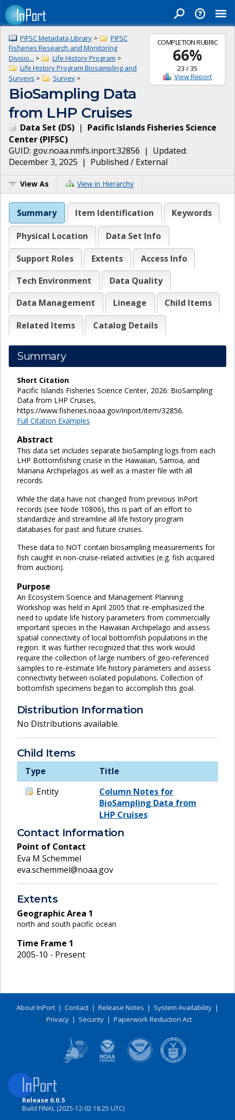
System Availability (183, 1007)
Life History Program (84, 58)
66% (187, 55)
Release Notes (121, 1007)
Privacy (57, 1019)
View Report (193, 76)
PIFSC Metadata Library (56, 38)
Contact (76, 1007)
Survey (64, 78)
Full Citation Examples (53, 421)
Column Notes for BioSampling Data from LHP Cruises (147, 803)
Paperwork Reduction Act (153, 1019)
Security (91, 1019)
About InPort (35, 1007)
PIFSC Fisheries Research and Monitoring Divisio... (68, 48)
